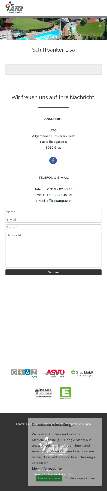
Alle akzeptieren (49, 478)
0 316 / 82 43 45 (59, 189)
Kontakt (20, 424)
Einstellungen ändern (80, 478)
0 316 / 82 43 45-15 (57, 195)
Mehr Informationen (47, 469)
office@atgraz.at (59, 201)
